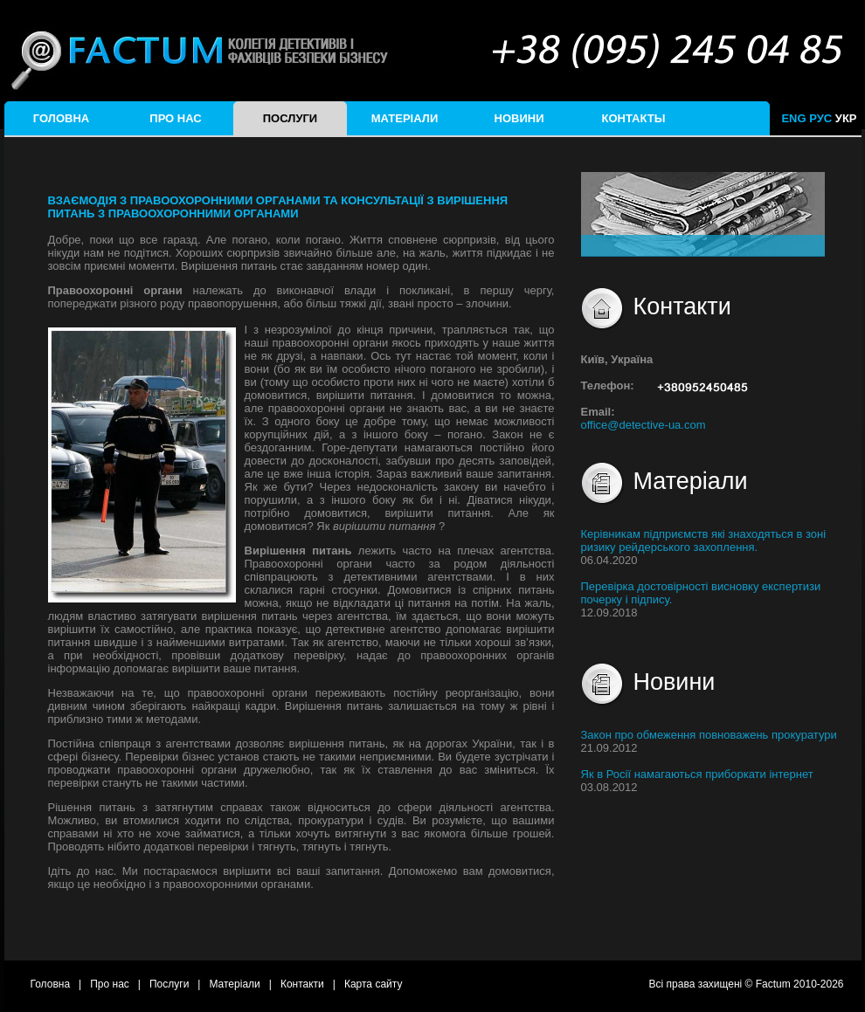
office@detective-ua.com (643, 424)
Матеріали (404, 118)
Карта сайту (373, 984)
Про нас (175, 118)
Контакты (634, 118)
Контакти (302, 984)
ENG (793, 118)
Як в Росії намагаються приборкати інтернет (697, 774)
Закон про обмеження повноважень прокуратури (709, 734)
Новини (519, 118)
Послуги (290, 118)
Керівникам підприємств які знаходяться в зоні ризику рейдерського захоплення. (704, 540)
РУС (820, 118)
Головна (61, 118)
